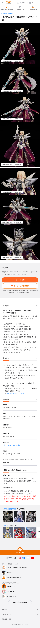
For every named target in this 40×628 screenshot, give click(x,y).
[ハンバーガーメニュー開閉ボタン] (37, 2)
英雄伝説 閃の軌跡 (7, 13)
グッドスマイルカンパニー (13, 445)
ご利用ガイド (6, 614)
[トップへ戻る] (20, 549)
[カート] (18, 3)
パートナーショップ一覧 (15, 393)
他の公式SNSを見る (20, 602)
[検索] (15, 3)
